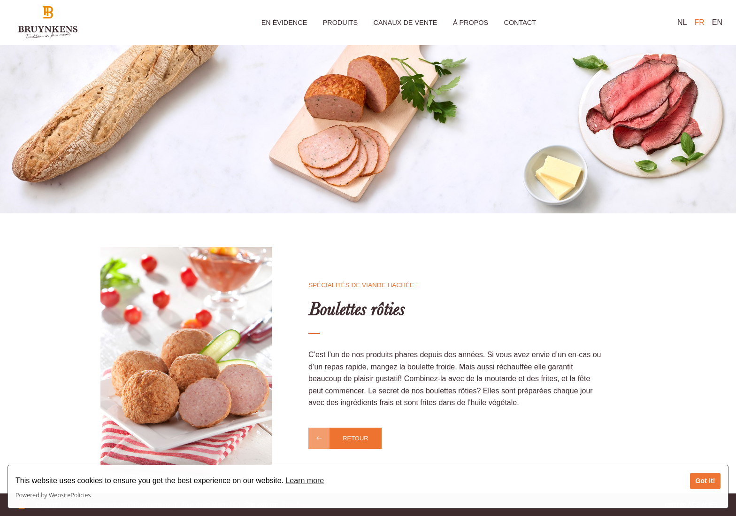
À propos (470, 22)
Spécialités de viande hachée (361, 285)
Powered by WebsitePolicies (53, 495)
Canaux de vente (405, 22)
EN (717, 22)
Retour (355, 438)
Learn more (304, 481)
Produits (340, 22)
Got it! (705, 481)
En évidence (284, 22)
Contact (520, 22)
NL (682, 22)
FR (699, 22)
